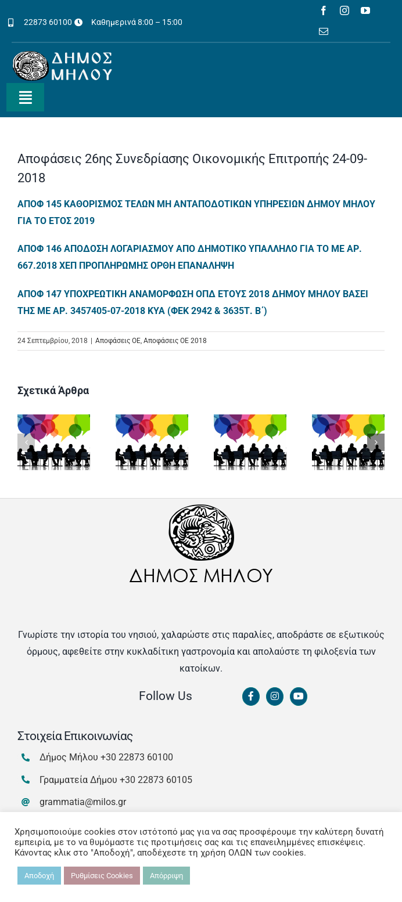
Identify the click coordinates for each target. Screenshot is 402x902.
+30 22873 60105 (156, 779)
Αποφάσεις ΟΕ (118, 341)
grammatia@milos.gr (83, 801)
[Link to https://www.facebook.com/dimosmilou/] (251, 696)
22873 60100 (48, 22)
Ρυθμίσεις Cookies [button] (102, 875)
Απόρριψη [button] (166, 875)
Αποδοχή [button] (39, 875)
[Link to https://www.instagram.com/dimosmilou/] (274, 696)
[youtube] (365, 10)
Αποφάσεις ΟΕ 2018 (175, 341)
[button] (26, 442)
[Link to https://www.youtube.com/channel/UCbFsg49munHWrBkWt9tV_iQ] (298, 696)
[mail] (323, 31)
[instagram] (344, 10)
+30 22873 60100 (136, 757)
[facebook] (323, 10)
